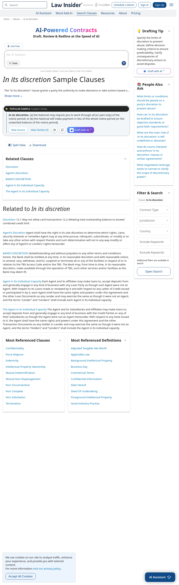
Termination (13, 403)
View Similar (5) (39, 130)
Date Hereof (78, 385)
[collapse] (167, 209)
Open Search (153, 271)
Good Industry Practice (85, 403)
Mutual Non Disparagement (23, 379)
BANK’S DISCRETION (18, 179)
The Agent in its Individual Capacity (27, 191)
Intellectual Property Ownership (25, 366)
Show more (13, 96)
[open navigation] (171, 5)
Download (37, 145)
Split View (17, 145)
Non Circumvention (18, 385)
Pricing (136, 13)
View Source (18, 130)
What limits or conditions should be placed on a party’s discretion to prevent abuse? (152, 102)
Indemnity (12, 360)
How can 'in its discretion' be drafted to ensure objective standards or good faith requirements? (153, 120)
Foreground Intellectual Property (91, 397)
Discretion (12, 166)
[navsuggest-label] (25, 4)
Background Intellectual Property (91, 360)
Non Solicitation (15, 397)
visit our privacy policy (47, 568)
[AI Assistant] (160, 577)
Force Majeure (14, 354)
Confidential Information (86, 379)
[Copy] (62, 130)
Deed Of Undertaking (84, 391)
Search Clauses (87, 13)
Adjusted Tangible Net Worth (89, 348)
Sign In (145, 5)
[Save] (54, 130)
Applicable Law (80, 354)
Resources (108, 13)
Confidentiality (15, 348)
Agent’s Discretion (17, 173)
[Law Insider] (80, 5)
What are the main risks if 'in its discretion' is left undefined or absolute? (153, 136)
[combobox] (25, 4)
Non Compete (14, 391)
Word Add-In (64, 13)
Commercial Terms (82, 372)
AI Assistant (44, 13)
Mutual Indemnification (20, 372)
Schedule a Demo (124, 5)
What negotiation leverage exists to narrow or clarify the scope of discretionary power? (153, 171)
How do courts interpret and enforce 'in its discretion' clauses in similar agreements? (152, 152)
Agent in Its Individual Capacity (25, 185)
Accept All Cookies (21, 576)
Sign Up (159, 5)
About (123, 13)
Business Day (79, 366)
